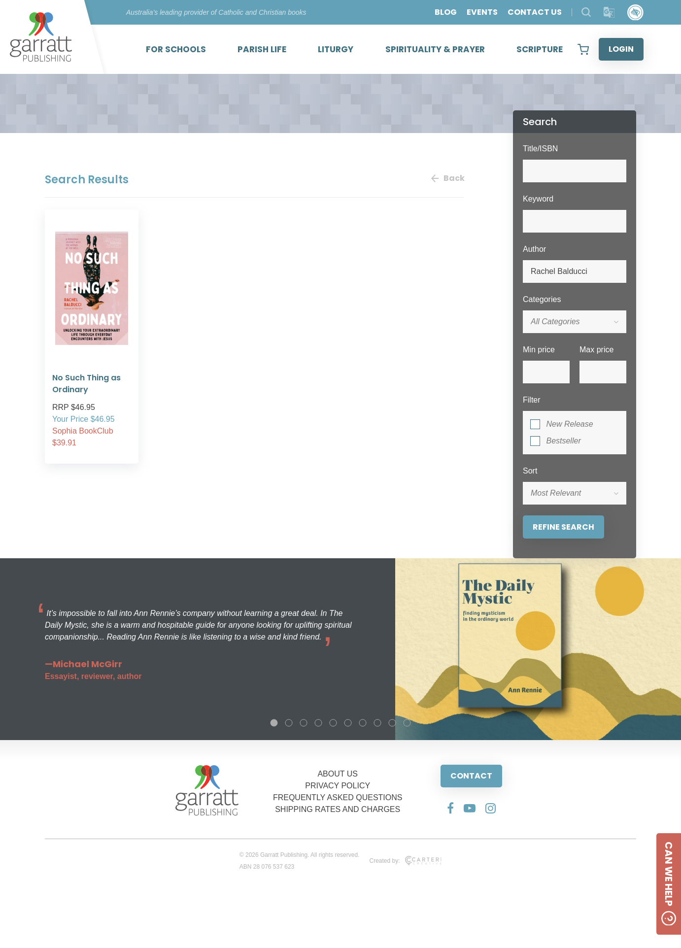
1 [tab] (274, 723)
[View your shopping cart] (583, 49)
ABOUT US (337, 774)
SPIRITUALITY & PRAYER (435, 49)
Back (447, 178)
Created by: (405, 861)
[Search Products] (586, 12)
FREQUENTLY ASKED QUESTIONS (338, 797)
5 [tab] (333, 723)
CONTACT (471, 775)
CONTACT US (535, 12)
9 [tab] (392, 723)
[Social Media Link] (450, 808)
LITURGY (335, 49)
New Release (569, 424)
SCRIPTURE (539, 49)
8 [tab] (377, 723)
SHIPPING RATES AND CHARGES (337, 809)
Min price (539, 349)
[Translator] (609, 12)
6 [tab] (348, 723)
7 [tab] (363, 723)
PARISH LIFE (262, 49)
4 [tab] (318, 723)
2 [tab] (289, 723)
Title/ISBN (540, 148)
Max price (596, 349)
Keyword (538, 199)
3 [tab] (303, 723)
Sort (530, 471)
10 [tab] (407, 723)
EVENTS (482, 12)
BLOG (446, 12)
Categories (542, 299)
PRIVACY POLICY (337, 785)
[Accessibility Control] (635, 12)
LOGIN (621, 49)
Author (534, 249)
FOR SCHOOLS (176, 49)
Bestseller (563, 441)
